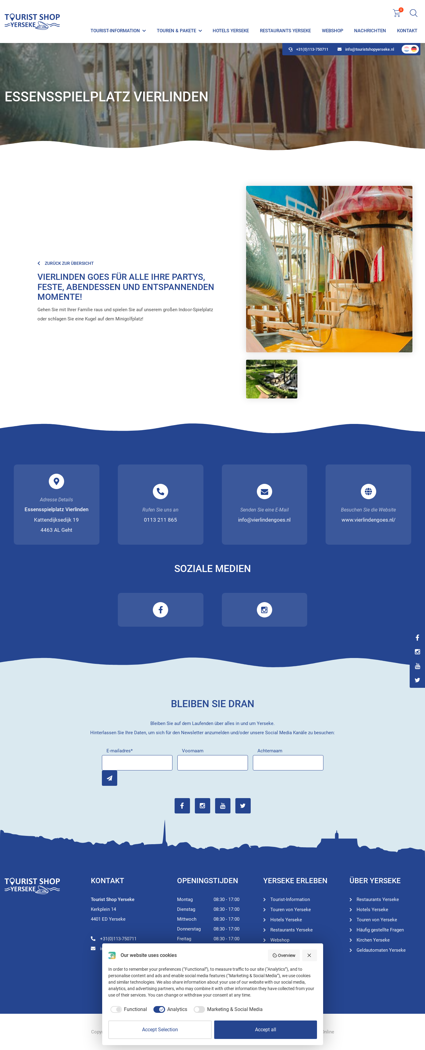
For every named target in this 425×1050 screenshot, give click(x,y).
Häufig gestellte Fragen (380, 930)
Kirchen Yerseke (373, 940)
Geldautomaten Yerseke (381, 950)
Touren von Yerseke (290, 909)
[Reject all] (309, 955)
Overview (284, 955)
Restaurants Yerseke (285, 30)
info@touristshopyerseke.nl (366, 49)
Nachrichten (370, 30)
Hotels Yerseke (231, 30)
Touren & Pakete (176, 30)
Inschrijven (109, 778)
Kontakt (407, 30)
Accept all (265, 1029)
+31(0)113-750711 (308, 49)
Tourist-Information (115, 30)
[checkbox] (127, 1009)
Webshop (332, 30)
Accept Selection (160, 1029)
